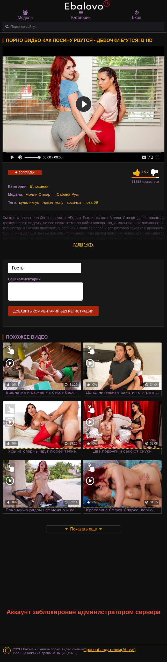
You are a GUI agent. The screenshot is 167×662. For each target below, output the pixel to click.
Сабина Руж (68, 194)
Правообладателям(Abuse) (110, 650)
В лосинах (39, 186)
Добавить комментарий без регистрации (53, 311)
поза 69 (91, 202)
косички (74, 202)
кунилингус (29, 202)
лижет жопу (52, 202)
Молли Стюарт (38, 194)
